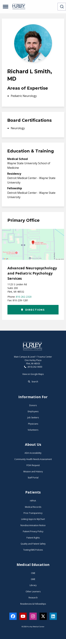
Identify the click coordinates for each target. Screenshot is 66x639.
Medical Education (33, 564)
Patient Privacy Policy (33, 531)
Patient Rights (33, 537)
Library (33, 585)
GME (33, 579)
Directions (33, 309)
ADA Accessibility (33, 452)
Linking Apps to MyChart (33, 519)
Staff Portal (33, 477)
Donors (33, 405)
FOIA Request (33, 465)
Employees (33, 411)
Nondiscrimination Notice (33, 525)
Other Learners (33, 591)
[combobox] (62, 6)
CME (33, 573)
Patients (33, 492)
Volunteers (33, 429)
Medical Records (33, 506)
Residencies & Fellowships (33, 603)
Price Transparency (33, 513)
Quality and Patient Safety (33, 543)
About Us (33, 444)
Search (33, 381)
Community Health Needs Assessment (33, 459)
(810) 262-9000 (33, 366)
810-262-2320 (24, 296)
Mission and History (33, 471)
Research (33, 597)
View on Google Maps (33, 374)
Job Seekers (33, 417)
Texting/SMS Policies (33, 549)
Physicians (33, 423)
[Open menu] (5, 6)
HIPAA (33, 500)
